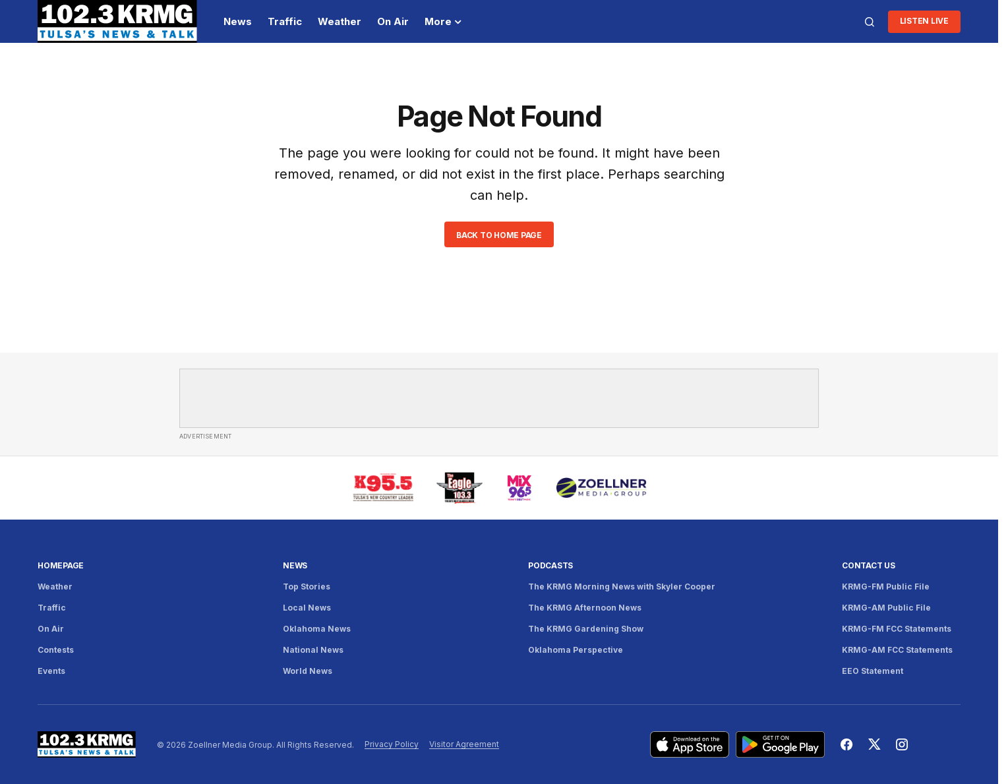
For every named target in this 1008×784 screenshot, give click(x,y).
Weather (55, 586)
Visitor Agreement (464, 744)
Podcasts (550, 565)
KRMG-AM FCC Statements (897, 650)
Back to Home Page (499, 235)
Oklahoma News (317, 629)
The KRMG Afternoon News (584, 608)
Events (51, 671)
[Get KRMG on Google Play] (780, 744)
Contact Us (868, 565)
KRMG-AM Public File (886, 608)
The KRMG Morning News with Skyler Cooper (621, 586)
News (295, 565)
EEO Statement (872, 671)
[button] (869, 22)
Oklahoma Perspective (575, 650)
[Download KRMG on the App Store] (689, 744)
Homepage (61, 565)
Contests (56, 650)
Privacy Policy (392, 744)
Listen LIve (924, 21)
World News (307, 671)
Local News (307, 608)
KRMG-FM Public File (886, 586)
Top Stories (306, 586)
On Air (51, 629)
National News (313, 650)
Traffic (52, 608)
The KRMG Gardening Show (585, 629)
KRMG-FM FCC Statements (896, 629)
